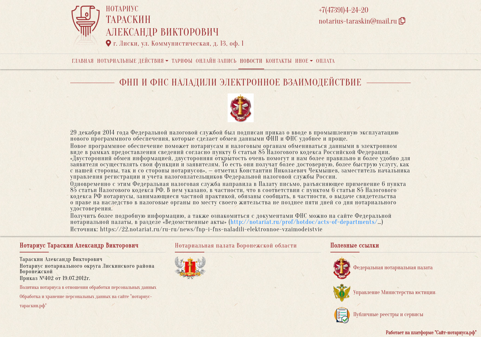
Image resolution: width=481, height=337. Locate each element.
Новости (251, 61)
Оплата (325, 61)
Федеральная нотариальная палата (383, 268)
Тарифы (182, 61)
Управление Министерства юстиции (384, 293)
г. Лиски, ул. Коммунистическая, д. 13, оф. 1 (175, 43)
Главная (83, 61)
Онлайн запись (216, 61)
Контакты (279, 61)
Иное (302, 61)
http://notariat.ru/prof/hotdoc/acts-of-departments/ (304, 221)
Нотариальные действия (130, 61)
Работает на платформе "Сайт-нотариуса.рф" (431, 332)
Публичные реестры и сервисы (378, 314)
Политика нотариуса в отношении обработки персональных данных (88, 287)
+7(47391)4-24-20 (343, 10)
